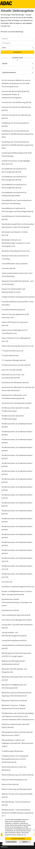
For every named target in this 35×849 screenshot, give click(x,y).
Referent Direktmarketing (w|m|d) (14, 780)
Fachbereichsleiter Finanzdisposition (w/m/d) (18, 297)
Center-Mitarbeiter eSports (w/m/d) (14, 264)
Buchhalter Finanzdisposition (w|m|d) (15, 251)
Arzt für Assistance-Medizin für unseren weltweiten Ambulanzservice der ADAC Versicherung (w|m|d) (16, 83)
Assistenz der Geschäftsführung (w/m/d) (16, 102)
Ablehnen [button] (25, 841)
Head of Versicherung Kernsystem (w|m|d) (17, 346)
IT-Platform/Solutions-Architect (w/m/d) (16, 365)
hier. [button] (25, 834)
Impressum (4, 847)
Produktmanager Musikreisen (12, 751)
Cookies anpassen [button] (11, 841)
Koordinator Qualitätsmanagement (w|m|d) (18, 587)
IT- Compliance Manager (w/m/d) (13, 360)
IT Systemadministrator (10, 355)
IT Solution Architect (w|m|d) (12, 351)
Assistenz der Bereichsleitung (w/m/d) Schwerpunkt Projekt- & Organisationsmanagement (15, 94)
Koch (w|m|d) (7, 582)
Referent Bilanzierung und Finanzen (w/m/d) (18, 775)
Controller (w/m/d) (8, 268)
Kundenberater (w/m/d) (10, 610)
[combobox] (17, 47)
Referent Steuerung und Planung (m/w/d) (16, 789)
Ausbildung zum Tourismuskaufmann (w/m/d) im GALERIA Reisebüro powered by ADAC (17, 134)
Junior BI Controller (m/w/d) (12, 370)
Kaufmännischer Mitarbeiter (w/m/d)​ (15, 382)
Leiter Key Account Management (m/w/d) (16, 620)
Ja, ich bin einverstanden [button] (18, 838)
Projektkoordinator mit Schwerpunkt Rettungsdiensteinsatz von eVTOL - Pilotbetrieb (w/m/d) (15, 759)
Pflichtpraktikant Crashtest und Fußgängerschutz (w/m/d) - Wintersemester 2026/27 (17, 743)
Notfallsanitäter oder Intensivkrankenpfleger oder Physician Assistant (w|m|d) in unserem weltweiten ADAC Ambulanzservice (18, 716)
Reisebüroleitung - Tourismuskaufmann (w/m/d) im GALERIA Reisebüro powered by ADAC (17, 813)
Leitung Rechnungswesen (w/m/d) (14, 640)
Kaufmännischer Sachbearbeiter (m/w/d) (16, 403)
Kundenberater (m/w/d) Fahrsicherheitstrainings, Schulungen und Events (17, 602)
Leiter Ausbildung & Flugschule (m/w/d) (16, 615)
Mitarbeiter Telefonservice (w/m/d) (14, 700)
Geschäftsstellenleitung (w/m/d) (13, 309)
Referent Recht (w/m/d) (10, 784)
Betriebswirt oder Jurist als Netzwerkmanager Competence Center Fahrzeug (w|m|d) (16, 243)
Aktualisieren (17, 52)
